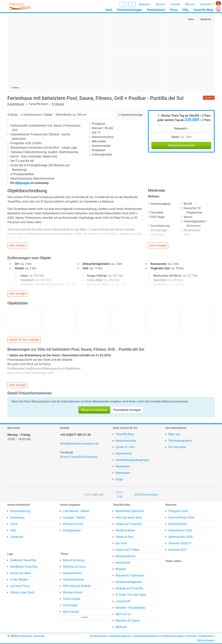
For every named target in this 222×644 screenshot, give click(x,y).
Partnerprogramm (180, 440)
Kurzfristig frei (177, 524)
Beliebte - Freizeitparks (130, 607)
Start (108, 10)
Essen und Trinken (128, 549)
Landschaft (123, 601)
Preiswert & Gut (73, 524)
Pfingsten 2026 (178, 511)
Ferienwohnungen (129, 10)
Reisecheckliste (126, 440)
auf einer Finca (19, 586)
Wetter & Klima (125, 530)
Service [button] (160, 4)
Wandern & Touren (128, 620)
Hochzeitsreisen (73, 579)
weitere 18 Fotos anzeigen (24, 339)
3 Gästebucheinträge (130, 114)
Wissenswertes (126, 556)
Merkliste (144, 4)
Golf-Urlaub (70, 605)
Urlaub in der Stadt (22, 592)
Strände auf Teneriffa (129, 588)
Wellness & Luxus (74, 566)
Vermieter (205, 4)
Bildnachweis (206, 640)
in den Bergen (19, 579)
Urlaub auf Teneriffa (129, 524)
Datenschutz (124, 453)
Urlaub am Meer (20, 573)
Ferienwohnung (20, 511)
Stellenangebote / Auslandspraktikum (133, 636)
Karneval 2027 (177, 549)
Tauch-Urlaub (71, 599)
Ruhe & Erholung (73, 560)
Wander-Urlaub (72, 592)
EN (217, 8)
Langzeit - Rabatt (74, 517)
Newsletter (123, 466)
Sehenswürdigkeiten (129, 582)
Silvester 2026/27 (179, 543)
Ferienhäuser (156, 10)
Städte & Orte (124, 537)
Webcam (121, 627)
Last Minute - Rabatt (76, 511)
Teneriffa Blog (203, 10)
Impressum (205, 636)
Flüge (119, 479)
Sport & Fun (123, 614)
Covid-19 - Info (125, 447)
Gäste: (180, 137)
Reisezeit (180, 128)
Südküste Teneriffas (23, 560)
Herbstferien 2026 (180, 530)
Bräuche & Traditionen (130, 575)
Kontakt (175, 4)
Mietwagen (123, 473)
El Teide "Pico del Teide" (131, 595)
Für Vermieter (177, 447)
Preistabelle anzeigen (127, 410)
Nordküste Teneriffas (24, 566)
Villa (185, 10)
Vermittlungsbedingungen (132, 460)
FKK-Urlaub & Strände (77, 586)
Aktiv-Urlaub (71, 611)
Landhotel (16, 537)
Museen (121, 569)
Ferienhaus (17, 517)
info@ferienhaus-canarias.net (79, 443)
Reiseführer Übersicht (130, 511)
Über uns (190, 4)
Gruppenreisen (72, 573)
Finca (173, 10)
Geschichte (123, 562)
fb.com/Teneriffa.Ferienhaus (78, 457)
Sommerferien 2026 (181, 517)
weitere (84, 617)
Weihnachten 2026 (180, 537)
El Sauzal (58, 104)
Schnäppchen (72, 530)
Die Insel (121, 543)
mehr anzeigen (17, 245)
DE (217, 3)
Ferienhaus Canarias (31, 636)
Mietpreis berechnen (181, 145)
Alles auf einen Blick (129, 517)
